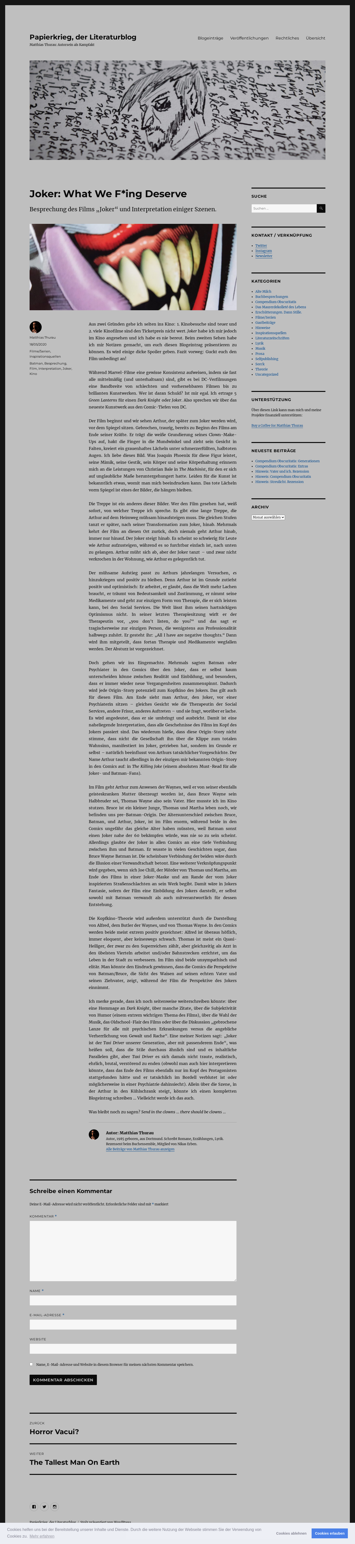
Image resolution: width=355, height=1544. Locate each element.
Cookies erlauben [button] (330, 1533)
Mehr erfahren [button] (42, 1536)
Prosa (259, 354)
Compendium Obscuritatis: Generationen (287, 461)
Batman (36, 363)
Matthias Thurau (43, 337)
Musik (260, 349)
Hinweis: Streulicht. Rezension (279, 482)
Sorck (260, 364)
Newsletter (263, 256)
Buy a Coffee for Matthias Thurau (277, 426)
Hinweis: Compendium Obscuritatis (283, 477)
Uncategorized (266, 374)
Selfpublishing (266, 359)
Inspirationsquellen (45, 356)
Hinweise (262, 328)
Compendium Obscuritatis (275, 302)
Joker (67, 368)
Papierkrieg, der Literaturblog (83, 37)
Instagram (263, 251)
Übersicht (315, 38)
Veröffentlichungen (249, 38)
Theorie (261, 369)
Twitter (261, 246)
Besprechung (55, 363)
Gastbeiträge (265, 323)
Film (33, 368)
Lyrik (259, 343)
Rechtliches (287, 38)
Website (38, 1339)
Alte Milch (263, 292)
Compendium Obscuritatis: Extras (281, 466)
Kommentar (43, 1216)
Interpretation (49, 368)
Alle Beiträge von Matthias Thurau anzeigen (140, 1149)
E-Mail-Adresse (47, 1315)
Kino (33, 374)
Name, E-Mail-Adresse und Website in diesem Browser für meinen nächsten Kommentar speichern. (115, 1365)
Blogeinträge (210, 38)
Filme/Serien (40, 351)
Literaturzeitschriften (272, 338)
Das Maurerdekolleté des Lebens (280, 307)
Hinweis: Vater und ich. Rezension (282, 471)
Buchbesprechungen (271, 297)
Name (37, 1291)
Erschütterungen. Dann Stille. (278, 312)
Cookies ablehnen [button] (291, 1533)
